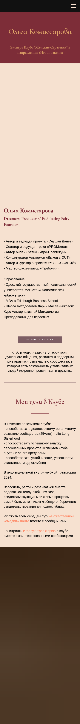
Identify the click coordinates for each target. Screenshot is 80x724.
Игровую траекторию (39, 531)
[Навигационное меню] (73, 6)
